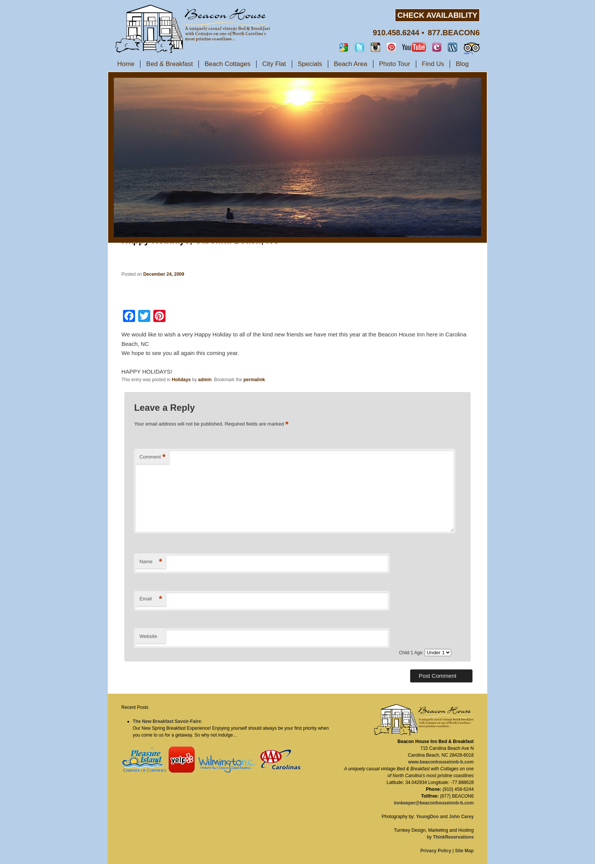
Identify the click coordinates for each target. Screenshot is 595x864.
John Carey (461, 816)
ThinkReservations (453, 837)
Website (148, 636)
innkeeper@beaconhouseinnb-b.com (434, 803)
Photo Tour (394, 64)
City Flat (274, 64)
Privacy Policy (435, 850)
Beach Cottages (227, 64)
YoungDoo (427, 816)
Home (125, 64)
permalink (254, 379)
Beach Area (350, 64)
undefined (438, 652)
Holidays (181, 379)
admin (204, 379)
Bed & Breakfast (169, 64)
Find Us (433, 64)
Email (150, 599)
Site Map (464, 850)
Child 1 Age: (412, 652)
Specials (310, 64)
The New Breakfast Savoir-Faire (167, 721)
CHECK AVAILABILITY (437, 15)
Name (150, 561)
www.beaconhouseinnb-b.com (441, 762)
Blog (462, 64)
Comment (152, 457)
